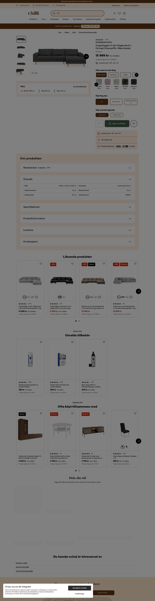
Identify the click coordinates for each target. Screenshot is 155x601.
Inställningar (79, 594)
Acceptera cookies (80, 588)
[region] (48, 591)
